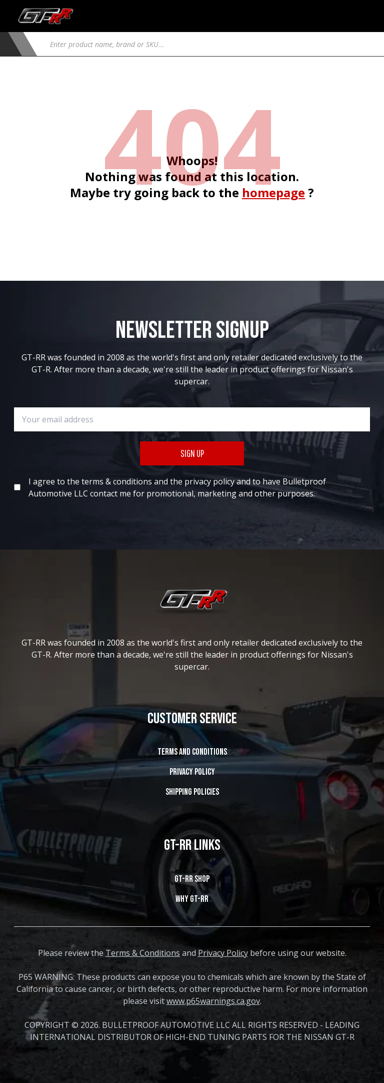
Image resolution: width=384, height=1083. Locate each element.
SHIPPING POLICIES (192, 792)
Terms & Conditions (143, 952)
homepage (273, 192)
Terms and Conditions (192, 752)
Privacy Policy (192, 772)
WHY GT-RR (192, 899)
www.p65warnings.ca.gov (213, 1000)
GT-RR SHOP (192, 879)
